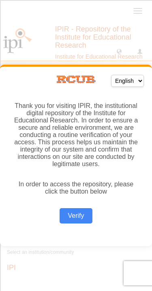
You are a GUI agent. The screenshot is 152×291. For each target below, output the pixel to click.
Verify (76, 215)
